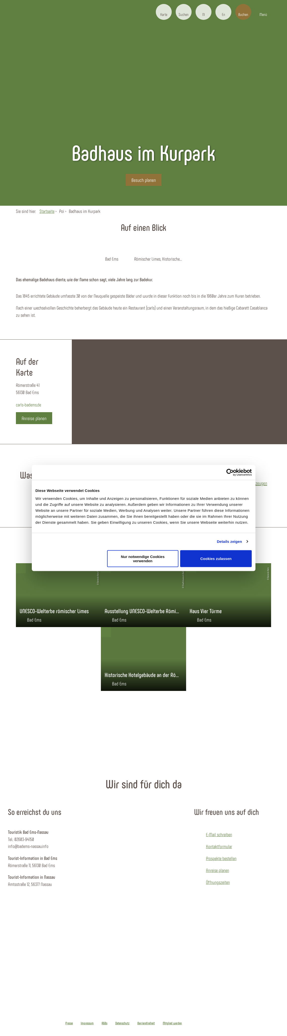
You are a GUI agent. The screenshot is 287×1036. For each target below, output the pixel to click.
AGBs (104, 1023)
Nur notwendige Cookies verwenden (142, 558)
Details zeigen (229, 541)
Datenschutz (122, 1023)
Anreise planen (217, 870)
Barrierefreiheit (146, 1023)
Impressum (87, 1023)
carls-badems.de (28, 404)
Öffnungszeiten (218, 882)
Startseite (47, 211)
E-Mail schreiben (219, 834)
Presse (69, 1023)
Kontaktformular (219, 846)
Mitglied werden (172, 1023)
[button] (164, 12)
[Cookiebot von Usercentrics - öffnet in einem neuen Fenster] (230, 472)
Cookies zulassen (216, 559)
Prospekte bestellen (221, 858)
